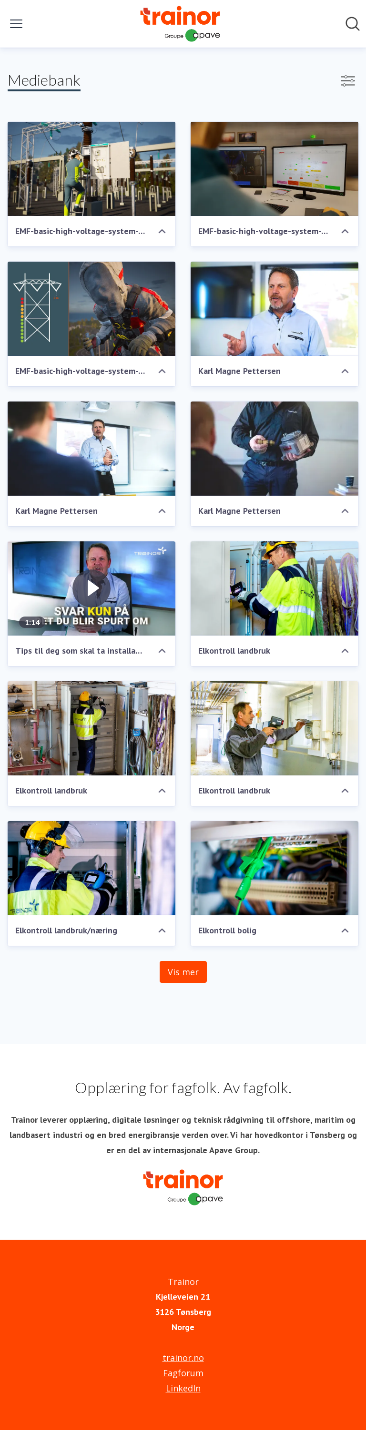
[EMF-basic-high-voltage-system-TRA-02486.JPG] (274, 169)
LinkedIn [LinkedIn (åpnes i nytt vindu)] (183, 1388)
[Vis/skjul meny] (16, 24)
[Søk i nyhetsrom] (352, 23)
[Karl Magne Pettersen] (274, 309)
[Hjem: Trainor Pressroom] (180, 24)
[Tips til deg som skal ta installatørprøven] (91, 588)
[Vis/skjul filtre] (347, 81)
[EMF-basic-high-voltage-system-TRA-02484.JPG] (91, 309)
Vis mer (183, 972)
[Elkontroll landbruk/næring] (91, 868)
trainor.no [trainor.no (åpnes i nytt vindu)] (183, 1357)
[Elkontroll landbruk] (274, 588)
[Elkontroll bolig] (274, 868)
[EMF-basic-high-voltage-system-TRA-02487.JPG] (91, 169)
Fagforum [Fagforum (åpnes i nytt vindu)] (183, 1373)
